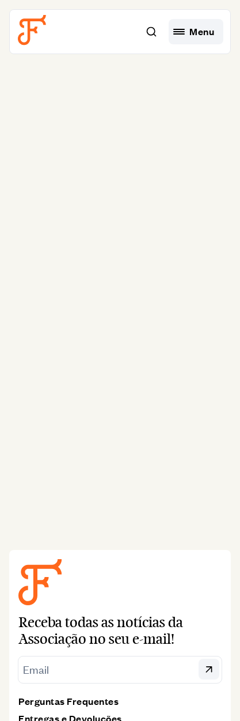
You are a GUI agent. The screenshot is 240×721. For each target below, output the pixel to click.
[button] (151, 31)
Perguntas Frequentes (68, 701)
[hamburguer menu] (196, 31)
